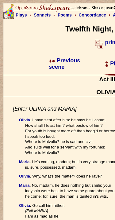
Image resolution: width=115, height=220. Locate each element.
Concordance (92, 15)
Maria (24, 162)
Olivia (24, 120)
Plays (21, 15)
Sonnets (42, 15)
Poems (65, 15)
